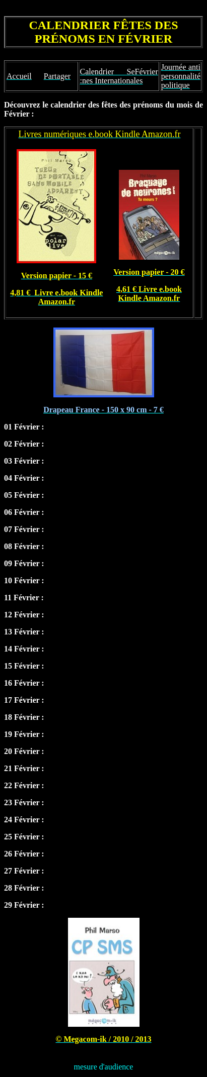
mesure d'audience (103, 1066)
